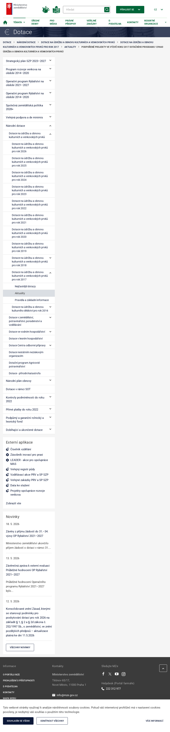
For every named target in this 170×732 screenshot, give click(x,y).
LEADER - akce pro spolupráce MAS (29, 462)
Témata (17, 22)
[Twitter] (110, 675)
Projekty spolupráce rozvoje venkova (27, 492)
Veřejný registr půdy (22, 469)
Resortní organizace (151, 22)
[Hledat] (86, 9)
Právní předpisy (70, 22)
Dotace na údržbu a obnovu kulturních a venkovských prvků (78, 42)
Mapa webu (9, 698)
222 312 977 (111, 688)
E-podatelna (115, 22)
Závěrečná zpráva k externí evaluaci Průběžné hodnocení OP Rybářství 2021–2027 (28, 570)
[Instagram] (123, 675)
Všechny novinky (20, 647)
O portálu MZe (11, 674)
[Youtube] (117, 675)
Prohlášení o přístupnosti (18, 680)
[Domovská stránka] (5, 22)
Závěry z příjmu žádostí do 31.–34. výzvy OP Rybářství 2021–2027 (27, 534)
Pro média (53, 22)
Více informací (154, 721)
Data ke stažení (19, 485)
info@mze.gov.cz (65, 695)
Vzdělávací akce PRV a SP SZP (29, 474)
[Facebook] (103, 675)
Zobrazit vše (13, 503)
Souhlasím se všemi (18, 721)
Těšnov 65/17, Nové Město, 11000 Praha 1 (69, 682)
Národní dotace (26, 42)
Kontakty (132, 22)
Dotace (7, 42)
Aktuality (70, 47)
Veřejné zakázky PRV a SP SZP (29, 480)
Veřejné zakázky (91, 22)
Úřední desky (35, 22)
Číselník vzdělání (20, 449)
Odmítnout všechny (52, 721)
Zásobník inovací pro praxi (26, 454)
